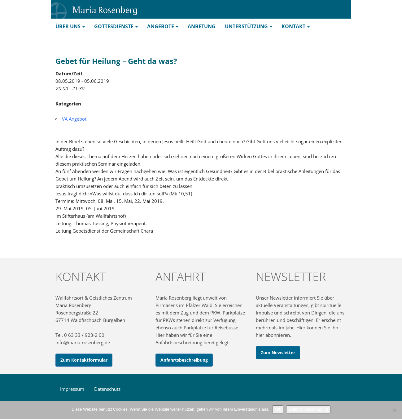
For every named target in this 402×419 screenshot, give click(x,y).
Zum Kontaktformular (83, 360)
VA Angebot (74, 119)
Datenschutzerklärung (308, 409)
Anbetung (202, 26)
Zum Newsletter (278, 352)
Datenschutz (107, 389)
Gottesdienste (116, 26)
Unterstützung (248, 26)
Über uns (70, 26)
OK (278, 409)
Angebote (162, 26)
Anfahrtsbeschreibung (184, 360)
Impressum (72, 389)
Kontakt (296, 26)
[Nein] (394, 410)
